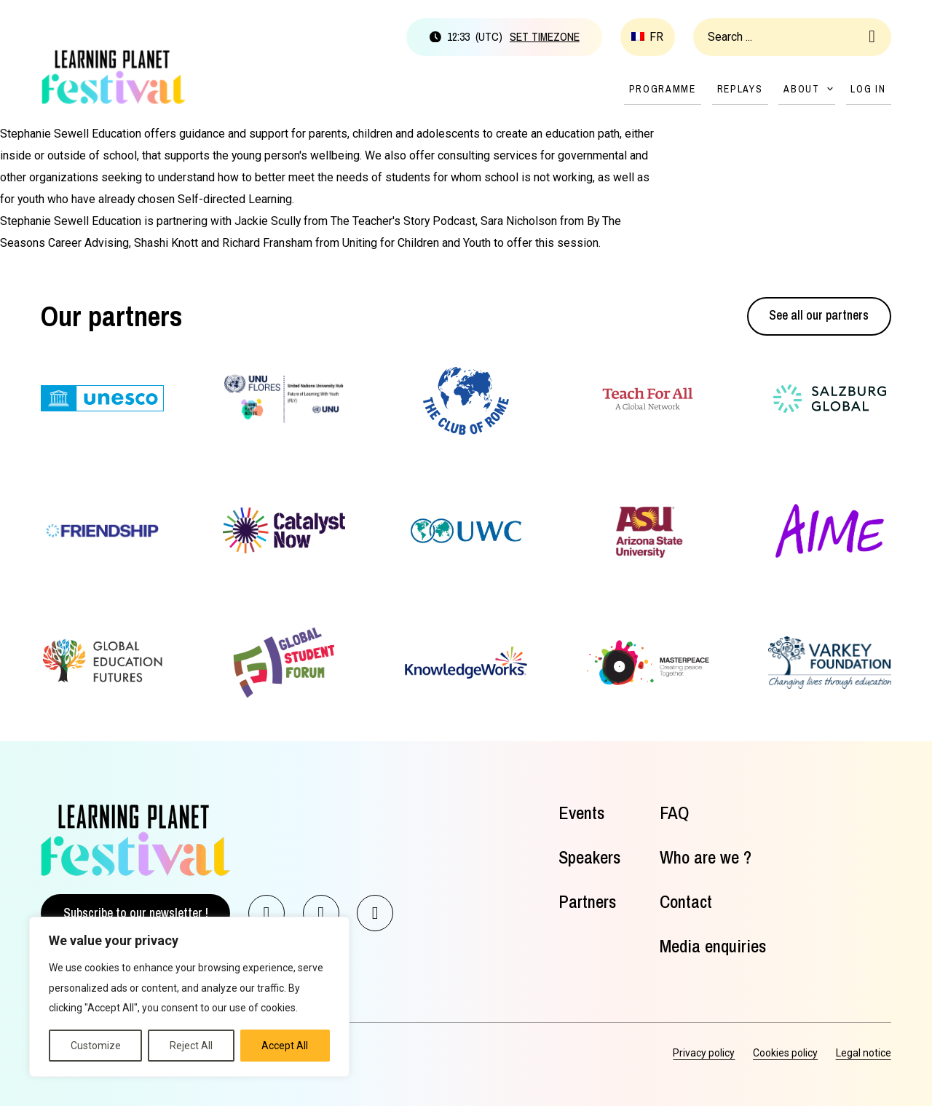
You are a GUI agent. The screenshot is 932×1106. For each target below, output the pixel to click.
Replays (740, 88)
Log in (867, 88)
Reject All (191, 1045)
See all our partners (819, 315)
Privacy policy (704, 1053)
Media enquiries (713, 946)
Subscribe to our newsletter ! (135, 913)
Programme (662, 88)
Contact (686, 902)
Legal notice (863, 1053)
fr (656, 37)
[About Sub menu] (830, 89)
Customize (96, 1045)
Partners (587, 902)
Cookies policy (785, 1053)
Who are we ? (705, 857)
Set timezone (545, 37)
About (801, 88)
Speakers (589, 857)
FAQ (674, 813)
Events (581, 813)
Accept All (284, 1045)
